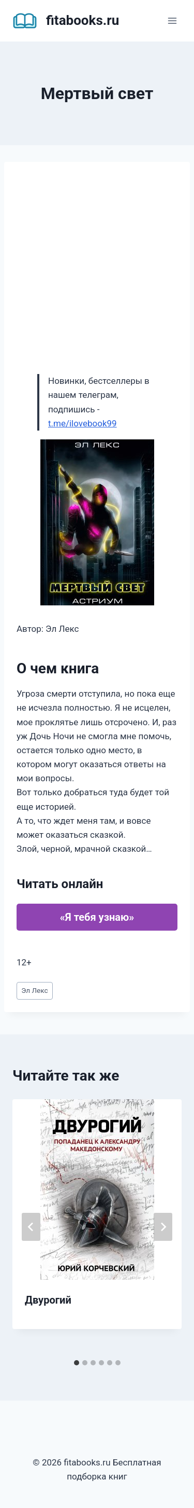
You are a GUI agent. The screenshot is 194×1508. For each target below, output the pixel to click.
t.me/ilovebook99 (82, 423)
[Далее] (163, 1227)
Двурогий (48, 1300)
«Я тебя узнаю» (97, 917)
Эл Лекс (34, 990)
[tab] (76, 1362)
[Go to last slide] (31, 1227)
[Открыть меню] (172, 20)
